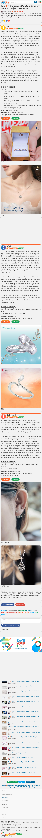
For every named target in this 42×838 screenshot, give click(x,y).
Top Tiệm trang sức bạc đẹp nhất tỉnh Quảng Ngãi (21, 762)
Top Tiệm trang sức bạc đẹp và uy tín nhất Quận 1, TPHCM (23, 696)
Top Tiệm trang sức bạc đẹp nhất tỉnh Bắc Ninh (20, 753)
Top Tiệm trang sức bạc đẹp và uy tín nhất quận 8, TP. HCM (23, 711)
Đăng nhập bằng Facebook (10, 625)
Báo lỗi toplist (20, 604)
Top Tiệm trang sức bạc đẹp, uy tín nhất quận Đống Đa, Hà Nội (23, 748)
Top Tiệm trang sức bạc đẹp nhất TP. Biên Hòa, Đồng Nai (23, 736)
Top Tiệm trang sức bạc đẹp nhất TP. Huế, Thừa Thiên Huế (23, 742)
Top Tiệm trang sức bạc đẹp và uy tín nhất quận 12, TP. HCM (24, 716)
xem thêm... (24, 17)
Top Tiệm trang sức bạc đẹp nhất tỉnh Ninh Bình (20, 757)
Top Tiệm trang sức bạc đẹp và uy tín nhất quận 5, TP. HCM (23, 681)
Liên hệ (4, 817)
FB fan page (5, 807)
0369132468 (10, 826)
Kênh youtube (5, 811)
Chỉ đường (14, 28)
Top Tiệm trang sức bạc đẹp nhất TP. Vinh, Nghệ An (21, 772)
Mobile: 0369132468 (7, 794)
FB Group (4, 804)
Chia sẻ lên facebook (7, 604)
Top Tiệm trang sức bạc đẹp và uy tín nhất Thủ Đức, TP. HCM (24, 732)
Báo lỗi (21, 11)
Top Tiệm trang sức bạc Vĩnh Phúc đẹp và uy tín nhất (22, 767)
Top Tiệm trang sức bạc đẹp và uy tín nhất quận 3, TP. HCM (24, 686)
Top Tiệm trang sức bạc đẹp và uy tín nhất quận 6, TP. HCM (23, 706)
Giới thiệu (3, 791)
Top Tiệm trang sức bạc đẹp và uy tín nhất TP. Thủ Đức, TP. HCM (23, 727)
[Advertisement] (21, 231)
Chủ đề (4, 814)
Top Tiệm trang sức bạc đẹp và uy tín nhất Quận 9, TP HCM (23, 701)
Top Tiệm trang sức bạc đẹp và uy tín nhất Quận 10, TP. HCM (24, 691)
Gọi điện (21, 28)
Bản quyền (5, 800)
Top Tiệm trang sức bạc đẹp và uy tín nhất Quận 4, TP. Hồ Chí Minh (24, 721)
